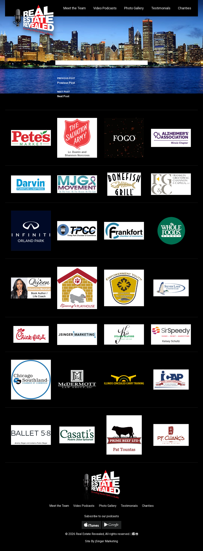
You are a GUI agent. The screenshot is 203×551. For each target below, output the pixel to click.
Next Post (101, 94)
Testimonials (160, 8)
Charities (184, 8)
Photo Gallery (134, 8)
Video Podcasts (105, 8)
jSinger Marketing (106, 541)
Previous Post (101, 80)
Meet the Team (74, 8)
